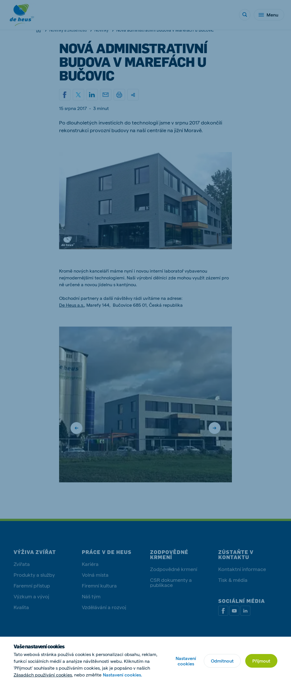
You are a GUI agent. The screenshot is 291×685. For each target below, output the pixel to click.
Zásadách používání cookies (43, 674)
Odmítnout (222, 660)
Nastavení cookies (186, 660)
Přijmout (261, 660)
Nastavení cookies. (122, 674)
